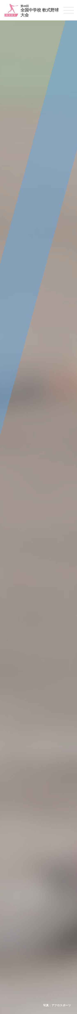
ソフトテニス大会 (14, 929)
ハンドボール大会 (14, 902)
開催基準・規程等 (14, 854)
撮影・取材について (16, 864)
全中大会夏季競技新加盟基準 (21, 859)
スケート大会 (12, 976)
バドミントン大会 (14, 939)
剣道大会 (9, 955)
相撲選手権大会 (13, 960)
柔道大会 (9, 950)
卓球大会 (9, 934)
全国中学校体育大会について (21, 840)
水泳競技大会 (12, 886)
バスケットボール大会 (17, 892)
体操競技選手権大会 (16, 913)
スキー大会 (10, 971)
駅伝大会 (9, 966)
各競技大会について (16, 873)
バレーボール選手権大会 (18, 923)
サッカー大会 (12, 897)
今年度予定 (10, 848)
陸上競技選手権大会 (16, 881)
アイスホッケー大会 (16, 982)
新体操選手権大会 (14, 918)
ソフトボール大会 (14, 945)
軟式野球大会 (12, 908)
